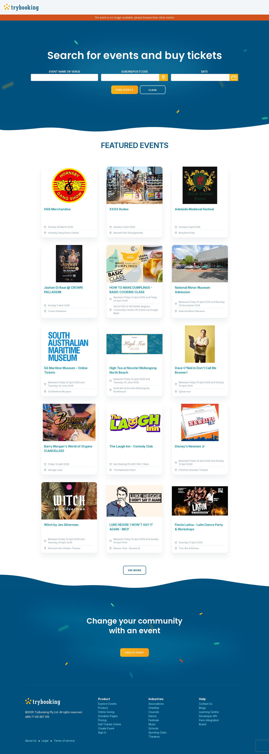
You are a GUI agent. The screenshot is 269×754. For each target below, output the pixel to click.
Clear (149, 90)
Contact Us (205, 703)
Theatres (154, 736)
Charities (154, 707)
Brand (202, 724)
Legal (45, 740)
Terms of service (64, 740)
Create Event (134, 652)
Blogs (202, 707)
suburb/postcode (134, 71)
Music (152, 724)
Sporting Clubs (158, 732)
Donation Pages (108, 716)
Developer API (208, 716)
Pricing (102, 720)
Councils (154, 712)
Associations (156, 703)
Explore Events (107, 703)
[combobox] (134, 77)
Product (103, 707)
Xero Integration (209, 720)
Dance (153, 716)
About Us (30, 740)
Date (204, 71)
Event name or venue (64, 71)
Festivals (154, 720)
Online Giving (106, 712)
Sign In (102, 732)
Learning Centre (209, 712)
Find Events (120, 89)
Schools (153, 728)
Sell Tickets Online (109, 724)
